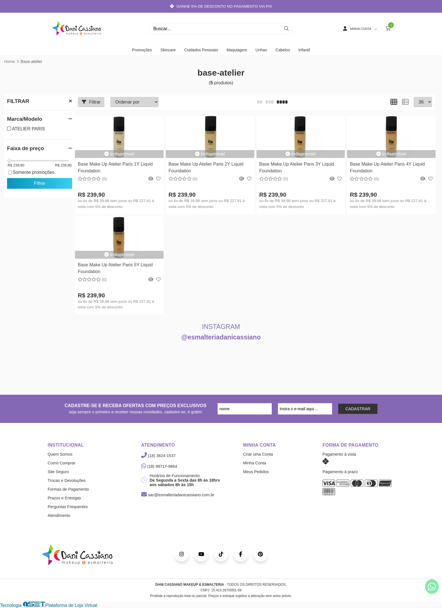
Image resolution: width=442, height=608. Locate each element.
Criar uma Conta (258, 454)
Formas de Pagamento (68, 489)
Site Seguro (58, 471)
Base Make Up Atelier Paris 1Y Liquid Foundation (115, 167)
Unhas (261, 50)
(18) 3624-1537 (158, 455)
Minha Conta (254, 463)
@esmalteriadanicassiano (221, 337)
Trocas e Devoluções (67, 480)
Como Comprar (61, 463)
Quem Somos (60, 454)
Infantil (304, 50)
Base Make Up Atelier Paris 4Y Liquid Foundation (387, 167)
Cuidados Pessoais (201, 50)
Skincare (168, 50)
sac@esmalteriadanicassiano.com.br (177, 495)
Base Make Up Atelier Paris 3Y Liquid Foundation (296, 167)
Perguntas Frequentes (68, 506)
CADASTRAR (357, 409)
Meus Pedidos (256, 471)
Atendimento (59, 515)
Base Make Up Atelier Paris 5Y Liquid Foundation (115, 268)
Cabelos (282, 50)
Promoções (142, 50)
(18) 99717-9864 (159, 466)
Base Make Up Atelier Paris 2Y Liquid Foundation (206, 167)
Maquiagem (236, 50)
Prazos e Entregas (64, 498)
